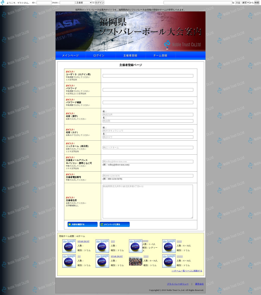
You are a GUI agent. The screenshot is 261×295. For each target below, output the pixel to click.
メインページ (71, 55)
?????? (145, 241)
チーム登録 (160, 55)
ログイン (101, 55)
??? (79, 256)
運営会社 (199, 284)
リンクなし (190, 55)
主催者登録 (130, 55)
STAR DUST (83, 241)
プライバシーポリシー (178, 284)
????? (179, 241)
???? (113, 241)
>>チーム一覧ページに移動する (187, 271)
